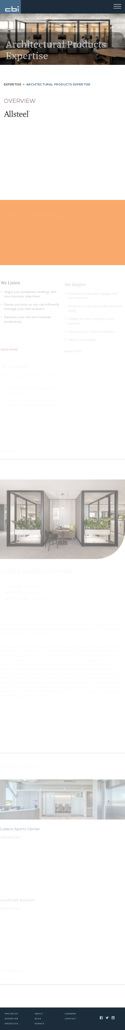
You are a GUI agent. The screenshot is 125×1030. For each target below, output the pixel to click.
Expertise (12, 84)
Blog (38, 1019)
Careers (70, 1014)
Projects (11, 1014)
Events (39, 1024)
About (39, 1014)
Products (11, 1024)
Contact (70, 1019)
